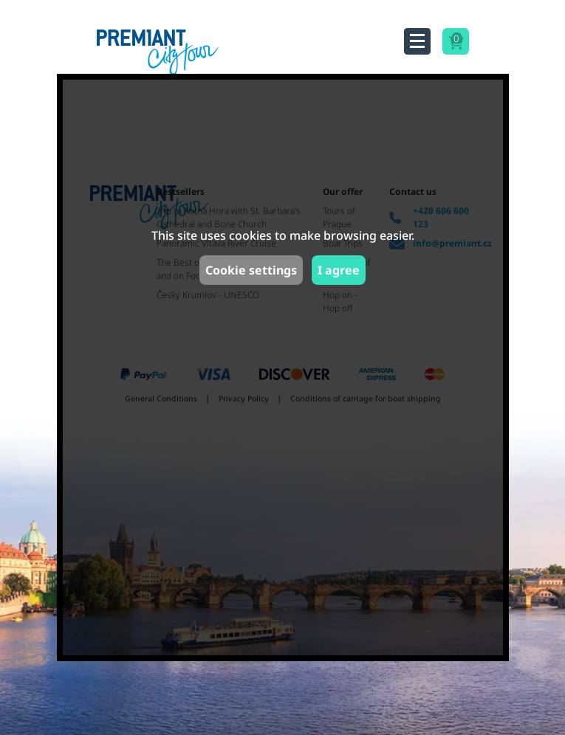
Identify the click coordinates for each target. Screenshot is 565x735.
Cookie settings (251, 270)
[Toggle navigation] (417, 41)
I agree (339, 270)
